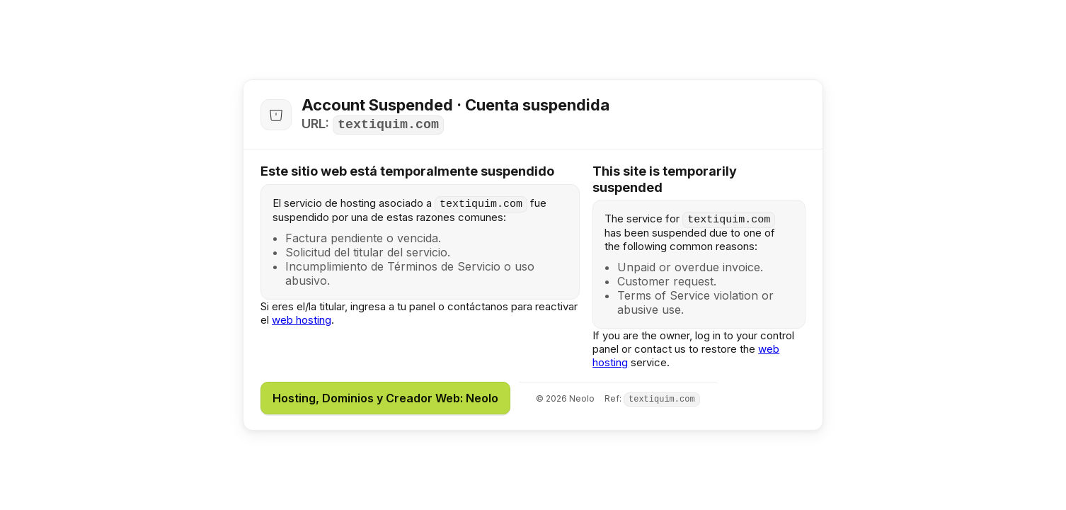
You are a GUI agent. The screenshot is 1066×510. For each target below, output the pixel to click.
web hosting (301, 320)
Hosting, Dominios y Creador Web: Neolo (385, 398)
